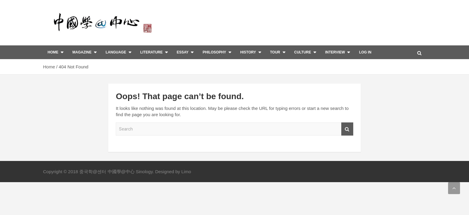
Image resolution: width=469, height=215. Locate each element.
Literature (151, 52)
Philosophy (214, 52)
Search (347, 129)
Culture (302, 52)
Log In (365, 52)
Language (116, 52)
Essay (183, 52)
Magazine (82, 52)
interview (335, 52)
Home (53, 52)
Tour (275, 52)
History (248, 52)
